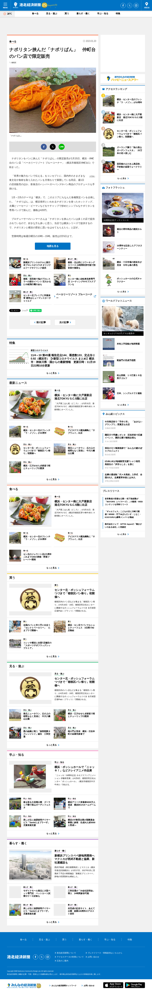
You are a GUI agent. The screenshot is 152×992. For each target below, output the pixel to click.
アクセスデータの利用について (70, 957)
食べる (35, 13)
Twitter (129, 5)
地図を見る (53, 246)
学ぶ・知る (102, 13)
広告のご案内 (62, 961)
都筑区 (13, 62)
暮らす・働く (83, 13)
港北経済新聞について (66, 953)
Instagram (136, 5)
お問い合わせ (93, 957)
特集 (118, 13)
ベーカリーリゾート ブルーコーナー (74, 296)
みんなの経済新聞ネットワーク (24, 985)
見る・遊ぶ (51, 13)
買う (67, 13)
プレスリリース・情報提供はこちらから (105, 953)
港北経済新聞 (27, 5)
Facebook (123, 5)
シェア (25, 310)
